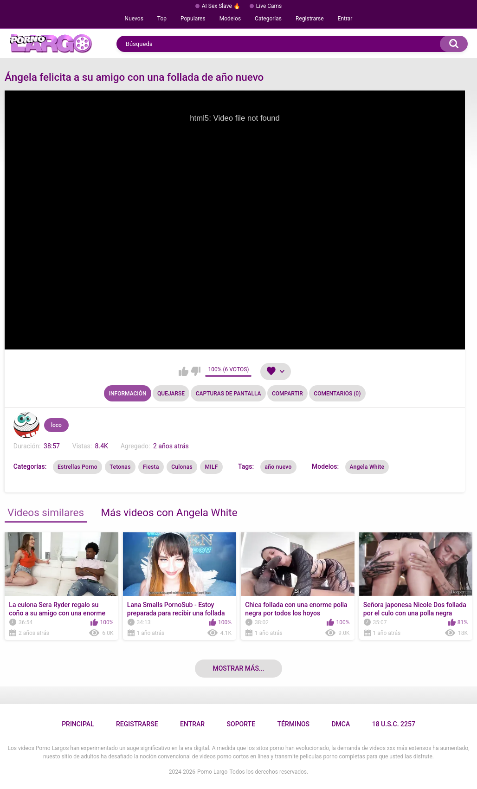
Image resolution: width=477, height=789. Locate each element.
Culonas (182, 467)
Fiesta (151, 467)
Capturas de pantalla (228, 393)
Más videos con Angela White (169, 512)
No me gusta (195, 371)
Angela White (367, 467)
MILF (211, 467)
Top (162, 18)
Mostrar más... (238, 668)
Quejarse (171, 393)
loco (56, 425)
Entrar (345, 18)
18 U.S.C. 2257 (393, 724)
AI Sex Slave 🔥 (221, 6)
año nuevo (278, 467)
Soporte (241, 724)
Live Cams (269, 6)
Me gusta (183, 371)
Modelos (230, 18)
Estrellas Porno (77, 467)
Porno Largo (212, 772)
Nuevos (134, 18)
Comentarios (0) (337, 393)
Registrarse (310, 18)
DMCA (340, 724)
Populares (193, 18)
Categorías (268, 18)
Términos (293, 724)
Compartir (287, 393)
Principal (78, 724)
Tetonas (120, 467)
